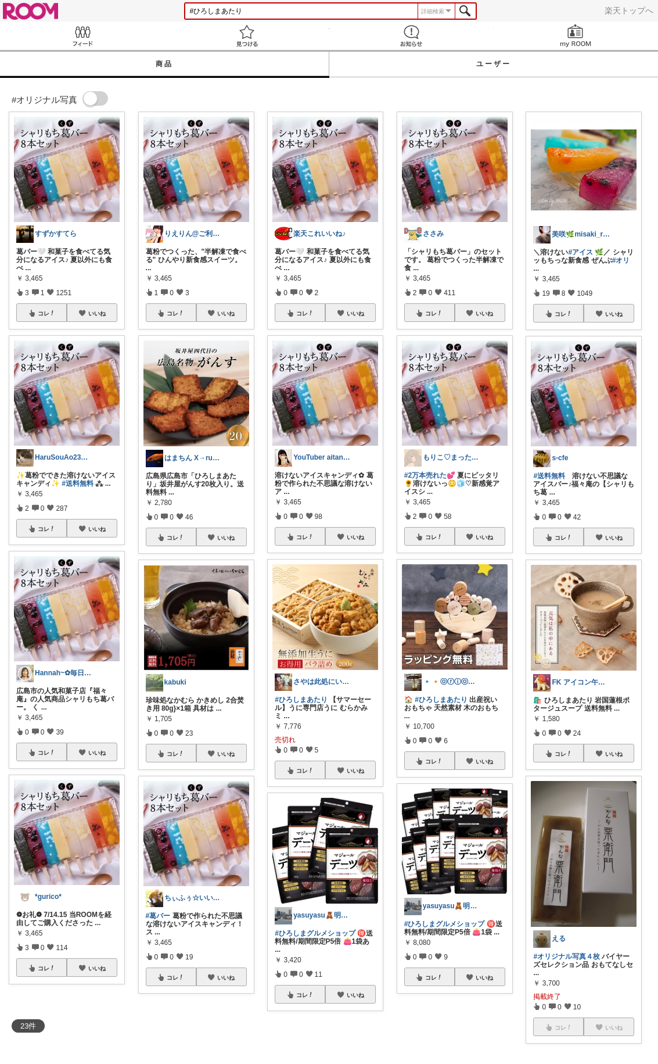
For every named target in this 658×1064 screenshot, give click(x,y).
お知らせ (411, 36)
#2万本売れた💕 (429, 475)
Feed (82, 36)
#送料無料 (78, 483)
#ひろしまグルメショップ (315, 933)
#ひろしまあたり (301, 700)
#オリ (621, 260)
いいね (97, 313)
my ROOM (576, 36)
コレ (46, 313)
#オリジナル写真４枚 (566, 956)
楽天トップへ (629, 10)
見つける (246, 36)
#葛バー (158, 916)
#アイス (580, 252)
